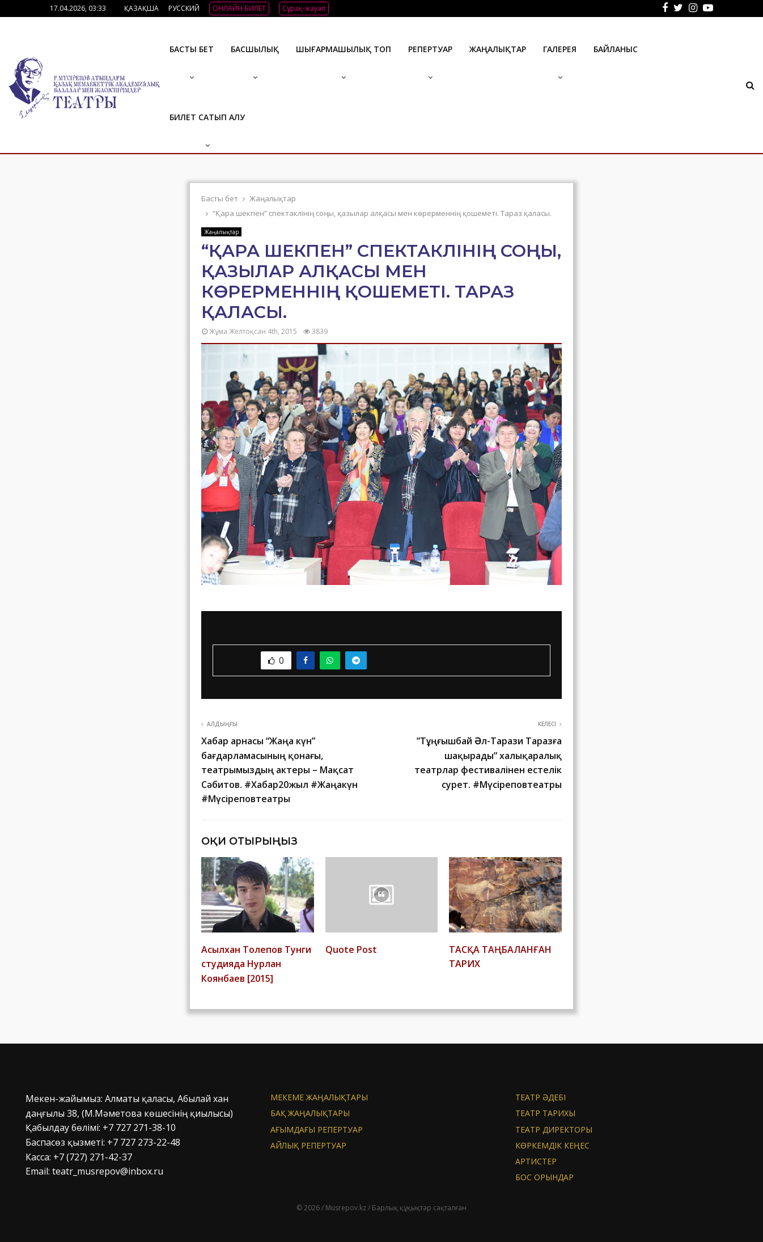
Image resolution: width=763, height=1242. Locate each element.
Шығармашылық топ (343, 49)
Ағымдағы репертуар (316, 1129)
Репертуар (430, 49)
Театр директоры (553, 1129)
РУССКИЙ (184, 8)
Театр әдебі (540, 1097)
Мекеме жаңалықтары (319, 1097)
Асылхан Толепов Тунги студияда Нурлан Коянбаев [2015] (256, 964)
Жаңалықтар (497, 49)
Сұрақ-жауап (303, 8)
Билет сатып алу (207, 117)
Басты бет (191, 49)
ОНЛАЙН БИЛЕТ (239, 8)
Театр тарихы (545, 1113)
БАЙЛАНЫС (616, 49)
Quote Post (351, 949)
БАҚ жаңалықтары (310, 1113)
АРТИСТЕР (536, 1161)
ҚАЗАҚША (141, 8)
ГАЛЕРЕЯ (560, 49)
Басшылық (255, 49)
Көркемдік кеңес (552, 1145)
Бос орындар (544, 1177)
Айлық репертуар (308, 1145)
